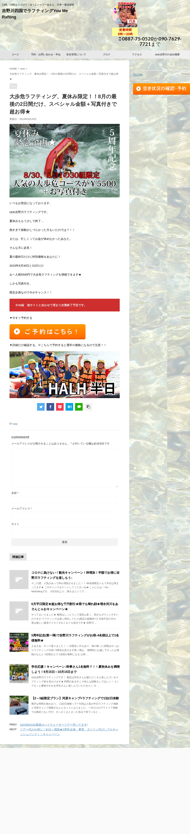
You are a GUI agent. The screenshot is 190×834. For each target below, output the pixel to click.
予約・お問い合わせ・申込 (46, 54)
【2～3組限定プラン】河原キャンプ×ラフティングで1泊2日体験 (75, 698)
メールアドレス (21, 508)
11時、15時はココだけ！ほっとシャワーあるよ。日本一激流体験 (95, 814)
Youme (137, 74)
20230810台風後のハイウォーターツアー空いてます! (54, 724)
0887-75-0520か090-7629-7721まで (150, 41)
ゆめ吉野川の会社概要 (167, 54)
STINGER (143, 829)
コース (15, 54)
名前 (14, 492)
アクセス (137, 54)
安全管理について (76, 54)
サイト (15, 524)
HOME (13, 68)
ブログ (106, 54)
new (22, 68)
